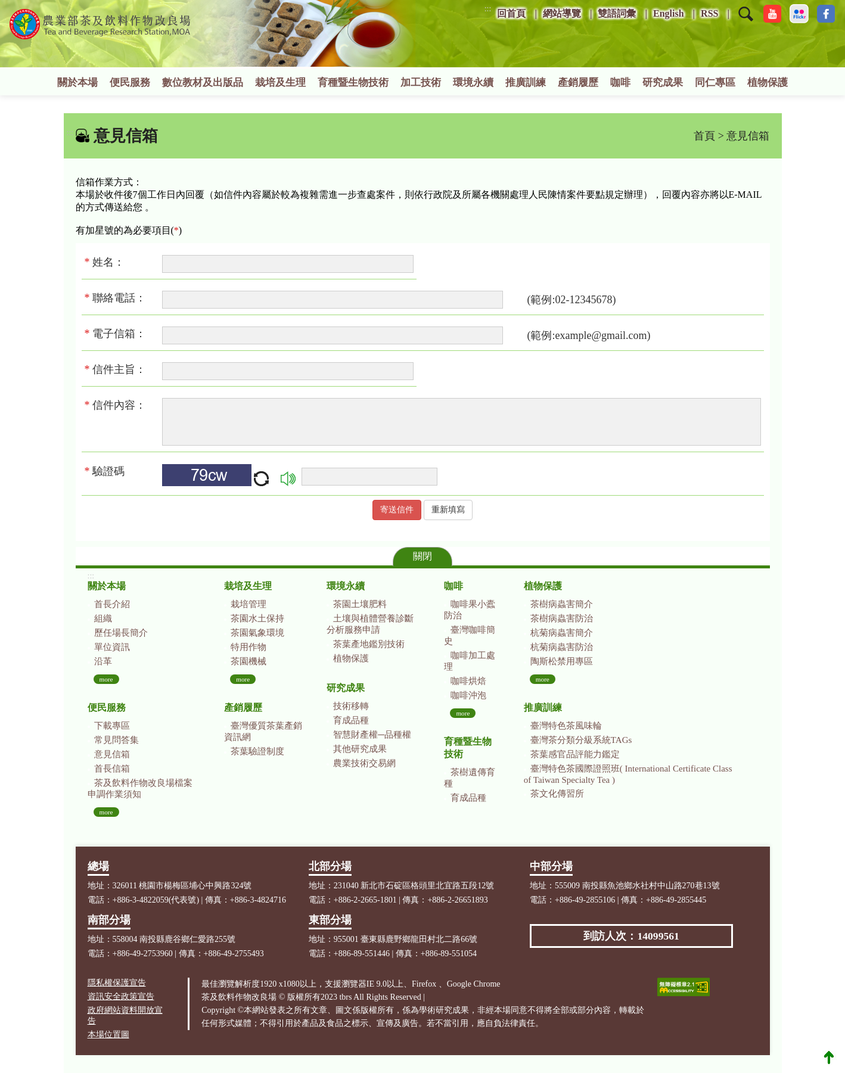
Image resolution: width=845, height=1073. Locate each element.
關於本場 (77, 82)
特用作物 (248, 647)
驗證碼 (105, 471)
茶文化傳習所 (557, 793)
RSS (709, 13)
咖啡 (620, 82)
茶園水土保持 (257, 618)
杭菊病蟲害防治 (561, 647)
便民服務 (130, 82)
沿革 (103, 661)
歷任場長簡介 (121, 632)
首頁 (704, 136)
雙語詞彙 (617, 13)
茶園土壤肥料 (360, 604)
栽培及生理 (280, 82)
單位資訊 (112, 647)
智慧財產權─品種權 (372, 734)
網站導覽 (562, 13)
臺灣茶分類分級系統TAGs (581, 740)
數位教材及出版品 (202, 82)
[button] (745, 21)
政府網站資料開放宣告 (125, 1015)
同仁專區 (715, 82)
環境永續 (473, 82)
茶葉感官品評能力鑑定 (575, 754)
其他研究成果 (360, 749)
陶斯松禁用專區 (561, 661)
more (106, 679)
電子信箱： (119, 334)
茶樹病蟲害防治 (561, 618)
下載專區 (112, 725)
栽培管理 (248, 604)
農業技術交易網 (364, 763)
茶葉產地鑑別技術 (369, 644)
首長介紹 (112, 604)
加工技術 (420, 82)
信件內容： (119, 405)
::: (488, 8)
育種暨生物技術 (353, 82)
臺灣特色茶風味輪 (566, 725)
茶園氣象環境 (257, 632)
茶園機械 (248, 661)
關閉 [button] (422, 556)
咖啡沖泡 (468, 695)
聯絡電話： (119, 298)
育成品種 (351, 720)
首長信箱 (112, 768)
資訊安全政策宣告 (121, 996)
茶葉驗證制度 (257, 751)
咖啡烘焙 (468, 681)
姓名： (107, 262)
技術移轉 (351, 706)
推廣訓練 (525, 82)
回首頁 (511, 13)
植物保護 (767, 82)
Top (829, 1057)
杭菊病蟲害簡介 (561, 632)
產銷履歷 (578, 82)
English (668, 13)
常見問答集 (116, 740)
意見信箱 (112, 754)
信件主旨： (118, 369)
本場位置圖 (108, 1034)
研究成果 (662, 82)
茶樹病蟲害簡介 (561, 604)
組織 (103, 618)
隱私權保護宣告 (117, 982)
